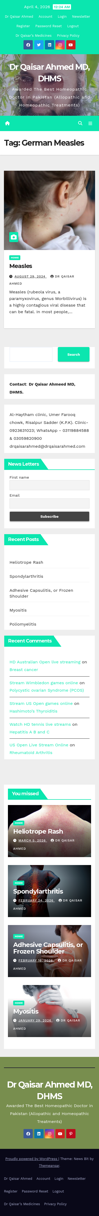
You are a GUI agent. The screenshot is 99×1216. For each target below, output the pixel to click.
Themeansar (49, 1166)
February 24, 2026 (36, 900)
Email (15, 495)
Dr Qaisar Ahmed (19, 17)
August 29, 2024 (31, 276)
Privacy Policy (68, 36)
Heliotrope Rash (26, 562)
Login (62, 17)
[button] (80, 123)
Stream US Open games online (41, 703)
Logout (73, 26)
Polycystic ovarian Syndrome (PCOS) (47, 690)
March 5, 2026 (32, 840)
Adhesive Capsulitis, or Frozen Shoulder (48, 948)
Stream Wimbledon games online (44, 682)
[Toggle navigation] (90, 123)
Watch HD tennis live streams (40, 724)
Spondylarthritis (26, 576)
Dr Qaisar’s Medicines (33, 36)
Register (23, 26)
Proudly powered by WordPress (31, 1159)
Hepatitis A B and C (30, 731)
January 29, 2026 (35, 1020)
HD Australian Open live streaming (45, 661)
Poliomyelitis (23, 624)
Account (45, 17)
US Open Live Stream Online (39, 744)
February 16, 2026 (36, 960)
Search (73, 354)
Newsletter (81, 17)
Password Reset (48, 26)
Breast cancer (24, 669)
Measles (20, 266)
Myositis (18, 610)
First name (19, 477)
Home (15, 257)
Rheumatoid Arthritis (31, 752)
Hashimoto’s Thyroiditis (33, 711)
